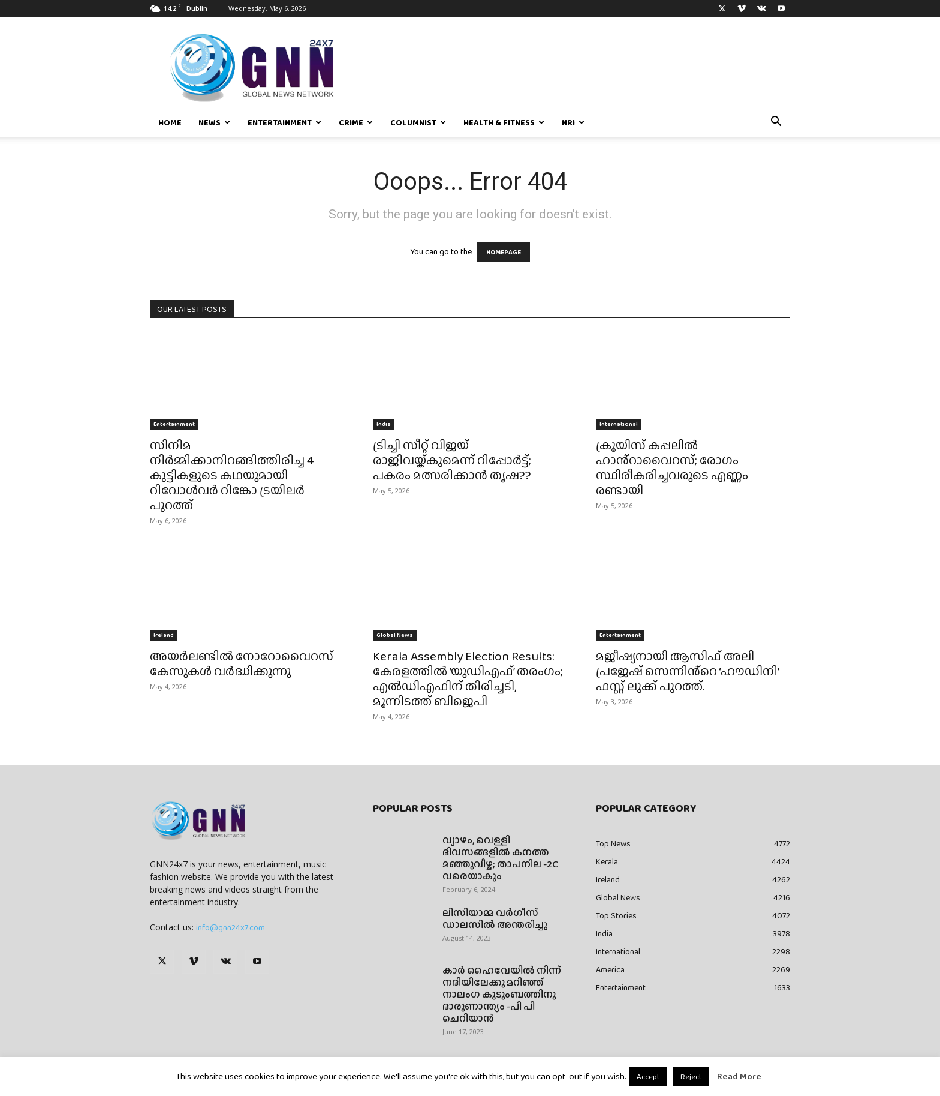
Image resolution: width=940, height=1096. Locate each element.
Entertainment (284, 122)
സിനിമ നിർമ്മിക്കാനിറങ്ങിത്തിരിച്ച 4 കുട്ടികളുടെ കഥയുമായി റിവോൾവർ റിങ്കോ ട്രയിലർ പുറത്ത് (232, 475)
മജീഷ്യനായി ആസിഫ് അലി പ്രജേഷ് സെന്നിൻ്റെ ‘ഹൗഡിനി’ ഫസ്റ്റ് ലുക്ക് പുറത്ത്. (687, 671)
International (618, 423)
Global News (394, 634)
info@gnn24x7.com (230, 927)
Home (170, 122)
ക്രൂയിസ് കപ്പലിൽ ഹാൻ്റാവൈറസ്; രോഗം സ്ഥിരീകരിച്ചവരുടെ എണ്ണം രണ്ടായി (672, 467)
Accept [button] (648, 1076)
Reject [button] (691, 1076)
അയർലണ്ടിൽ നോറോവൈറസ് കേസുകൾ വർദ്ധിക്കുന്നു (241, 663)
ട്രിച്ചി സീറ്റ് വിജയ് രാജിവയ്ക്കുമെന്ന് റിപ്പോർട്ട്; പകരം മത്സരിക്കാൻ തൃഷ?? (452, 460)
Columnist (418, 122)
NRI (573, 122)
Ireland (163, 634)
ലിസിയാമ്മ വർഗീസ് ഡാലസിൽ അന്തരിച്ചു (494, 918)
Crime (356, 122)
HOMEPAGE (503, 252)
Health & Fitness (503, 122)
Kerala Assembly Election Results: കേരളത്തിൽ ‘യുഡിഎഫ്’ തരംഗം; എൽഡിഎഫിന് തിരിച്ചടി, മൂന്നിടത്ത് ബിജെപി (468, 678)
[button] (775, 123)
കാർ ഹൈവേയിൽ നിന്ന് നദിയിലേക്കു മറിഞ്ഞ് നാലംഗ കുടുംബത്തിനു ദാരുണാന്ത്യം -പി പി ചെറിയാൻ (501, 994)
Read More (739, 1076)
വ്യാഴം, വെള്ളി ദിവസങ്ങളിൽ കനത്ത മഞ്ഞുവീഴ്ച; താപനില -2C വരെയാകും (500, 858)
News (214, 122)
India (383, 423)
